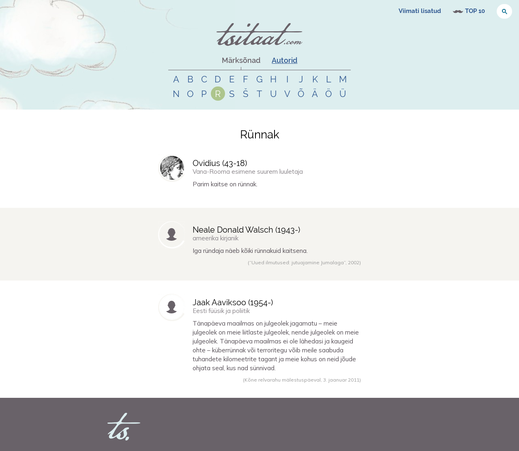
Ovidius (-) (220, 163)
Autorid (284, 60)
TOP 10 (475, 11)
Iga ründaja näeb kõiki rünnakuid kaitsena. (250, 251)
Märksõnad (241, 60)
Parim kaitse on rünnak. (225, 184)
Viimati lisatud (420, 11)
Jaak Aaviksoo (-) (233, 302)
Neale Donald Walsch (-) (246, 230)
